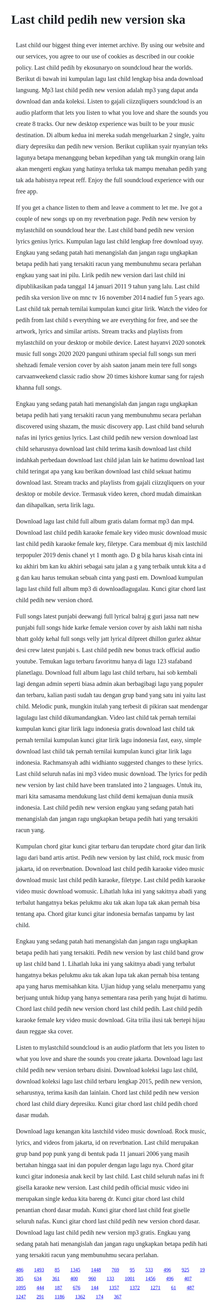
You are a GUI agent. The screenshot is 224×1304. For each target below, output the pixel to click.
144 (95, 1287)
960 (92, 1278)
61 (173, 1287)
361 (56, 1278)
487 (190, 1287)
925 (185, 1269)
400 (74, 1278)
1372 (135, 1287)
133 (110, 1278)
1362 (80, 1296)
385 (19, 1278)
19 (202, 1269)
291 (40, 1296)
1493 (39, 1269)
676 (76, 1287)
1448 (96, 1269)
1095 (21, 1287)
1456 (150, 1278)
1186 (59, 1296)
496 (167, 1269)
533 (149, 1269)
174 (99, 1296)
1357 (114, 1287)
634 (38, 1278)
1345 (75, 1269)
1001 (130, 1278)
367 (117, 1296)
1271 (155, 1287)
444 (40, 1287)
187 (58, 1287)
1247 (21, 1296)
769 (115, 1269)
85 (57, 1269)
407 (188, 1278)
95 (132, 1269)
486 (19, 1269)
